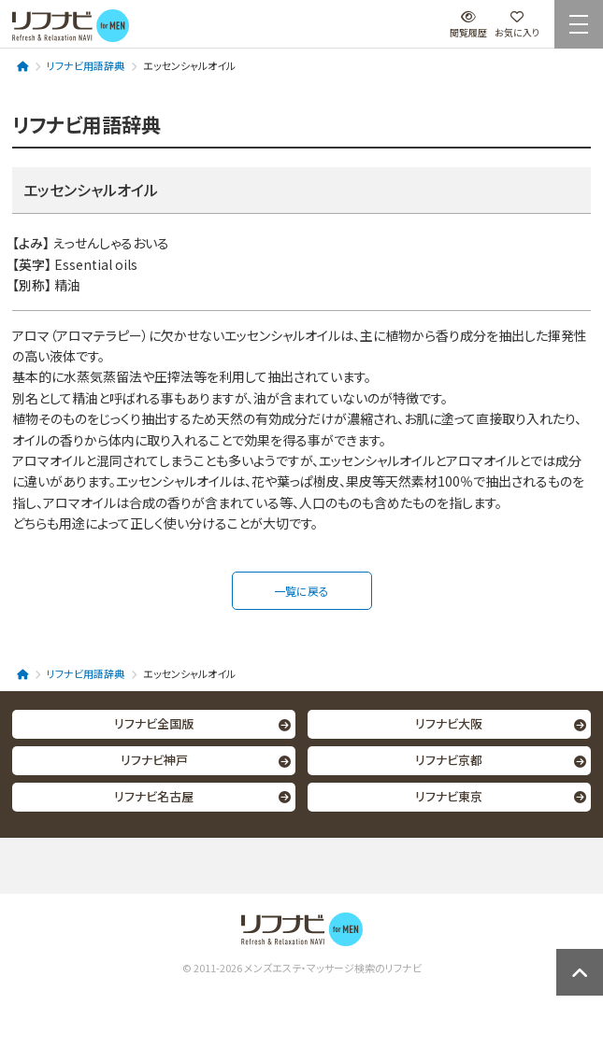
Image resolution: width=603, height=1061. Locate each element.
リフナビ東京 (448, 796)
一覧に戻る (301, 591)
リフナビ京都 (448, 760)
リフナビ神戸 (154, 760)
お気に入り (517, 24)
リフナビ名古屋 (154, 796)
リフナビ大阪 (448, 723)
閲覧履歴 (468, 24)
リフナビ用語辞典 (85, 65)
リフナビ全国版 (154, 723)
